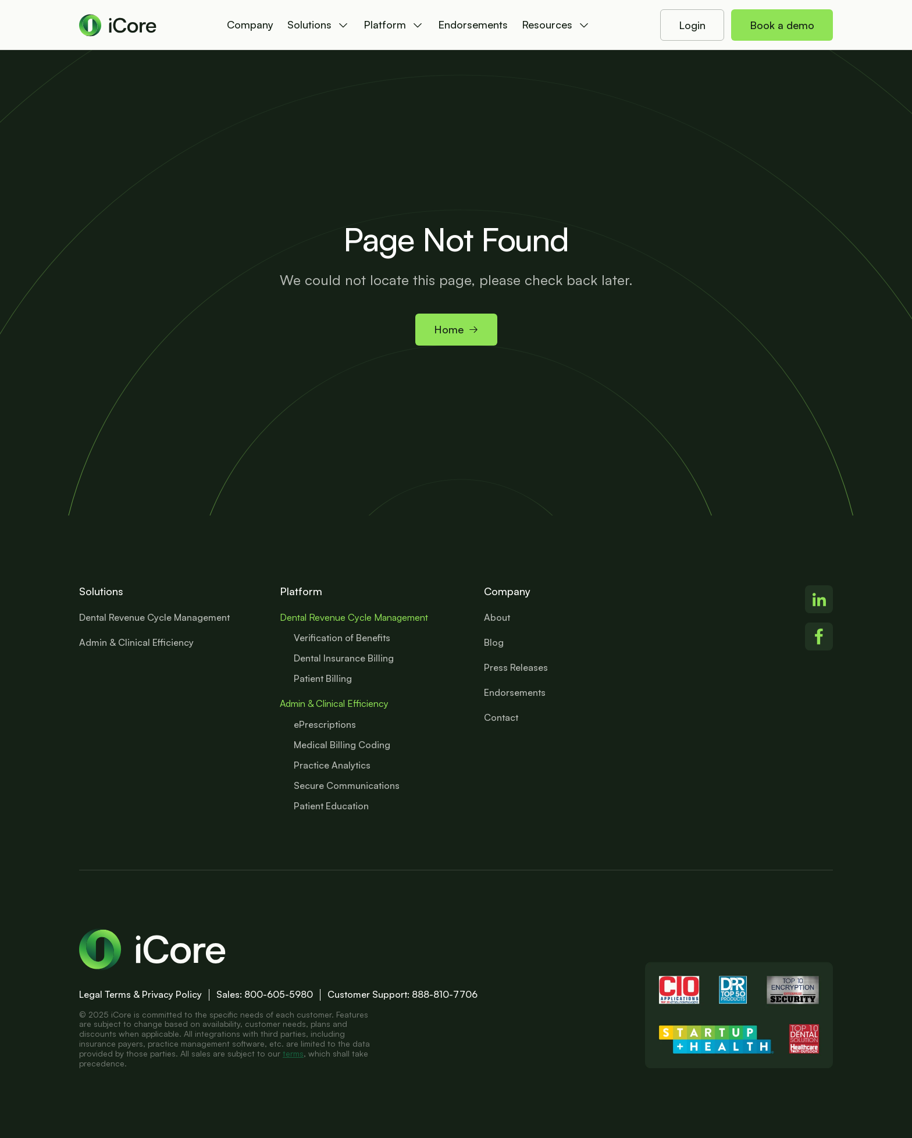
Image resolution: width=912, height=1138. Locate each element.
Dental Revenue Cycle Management (354, 617)
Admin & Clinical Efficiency (334, 703)
